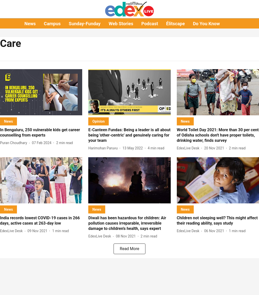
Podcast (149, 23)
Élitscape (175, 23)
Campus (52, 23)
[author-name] (14, 143)
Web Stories (121, 23)
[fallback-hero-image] (41, 92)
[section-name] (8, 121)
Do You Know (206, 23)
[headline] (41, 132)
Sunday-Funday (85, 23)
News (30, 23)
